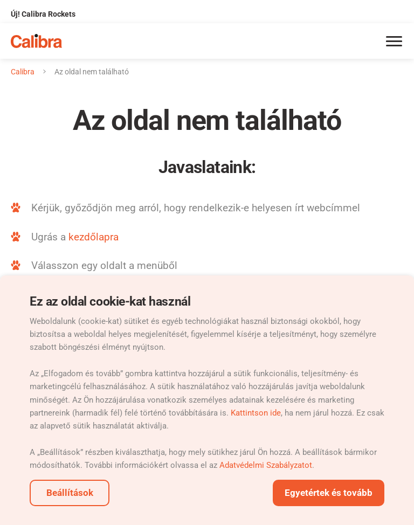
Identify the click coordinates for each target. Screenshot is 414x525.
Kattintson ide (256, 413)
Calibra (22, 71)
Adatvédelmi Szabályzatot (265, 465)
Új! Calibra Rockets (43, 14)
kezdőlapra (93, 237)
